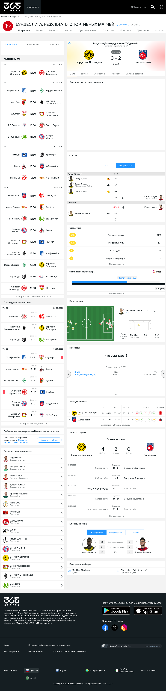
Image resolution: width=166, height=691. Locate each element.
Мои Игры (138, 7)
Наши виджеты (64, 645)
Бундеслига (17, 16)
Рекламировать (11, 651)
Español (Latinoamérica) (123, 670)
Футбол (5, 16)
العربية (30, 678)
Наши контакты (35, 651)
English (60, 670)
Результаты (32, 7)
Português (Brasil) (95, 670)
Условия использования (64, 651)
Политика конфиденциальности (43, 645)
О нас (6, 645)
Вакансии (81, 651)
